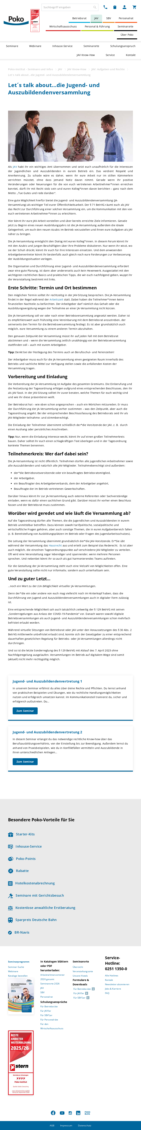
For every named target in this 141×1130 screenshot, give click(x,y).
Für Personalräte (49, 1019)
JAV (96, 18)
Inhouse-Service (62, 46)
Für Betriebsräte (49, 1006)
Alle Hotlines (111, 975)
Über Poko (127, 34)
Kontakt (130, 55)
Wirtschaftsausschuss (63, 26)
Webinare (35, 46)
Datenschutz (84, 1125)
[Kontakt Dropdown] (105, 7)
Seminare (12, 46)
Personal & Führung (97, 26)
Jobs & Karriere (113, 988)
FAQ (107, 993)
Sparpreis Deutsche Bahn (32, 919)
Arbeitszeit (57, 299)
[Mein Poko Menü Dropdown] (124, 7)
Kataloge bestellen (18, 975)
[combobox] (69, 7)
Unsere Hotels (80, 975)
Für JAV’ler (45, 1010)
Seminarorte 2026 (49, 983)
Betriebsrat (79, 18)
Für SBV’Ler (46, 1015)
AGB (52, 1125)
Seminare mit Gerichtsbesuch (36, 895)
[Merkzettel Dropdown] (114, 7)
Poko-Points (22, 858)
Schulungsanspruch (122, 46)
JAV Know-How (86, 55)
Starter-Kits (21, 834)
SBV (108, 18)
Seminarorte (125, 26)
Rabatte (18, 870)
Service (110, 55)
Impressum (66, 1125)
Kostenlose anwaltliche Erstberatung (41, 907)
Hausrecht (56, 545)
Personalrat (126, 18)
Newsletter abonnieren (117, 984)
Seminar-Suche (16, 967)
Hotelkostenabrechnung (31, 883)
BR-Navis (18, 932)
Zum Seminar (25, 710)
